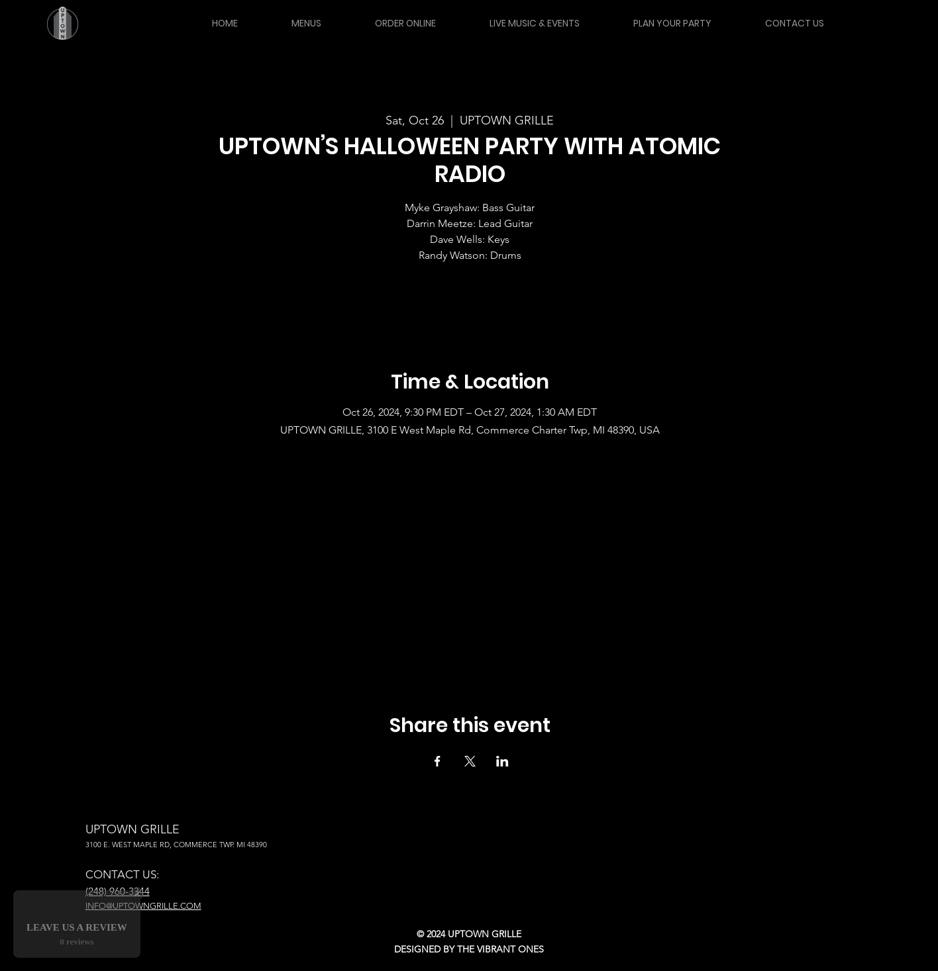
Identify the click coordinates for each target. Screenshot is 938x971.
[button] (306, 23)
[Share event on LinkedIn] (502, 761)
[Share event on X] (470, 761)
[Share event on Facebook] (437, 761)
